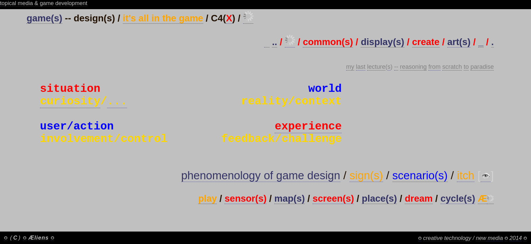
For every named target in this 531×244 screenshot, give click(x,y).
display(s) (382, 42)
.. (274, 42)
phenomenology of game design (260, 191)
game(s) (44, 18)
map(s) (289, 214)
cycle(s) (458, 214)
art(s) (459, 42)
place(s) (379, 214)
